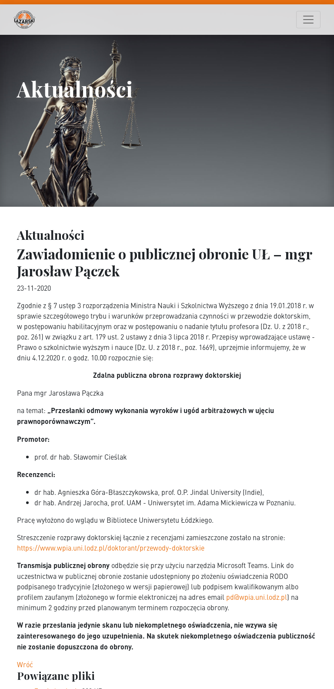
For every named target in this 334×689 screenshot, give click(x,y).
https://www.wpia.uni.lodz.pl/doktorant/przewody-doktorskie (110, 547)
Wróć (25, 664)
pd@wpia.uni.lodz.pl (256, 597)
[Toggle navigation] (308, 19)
